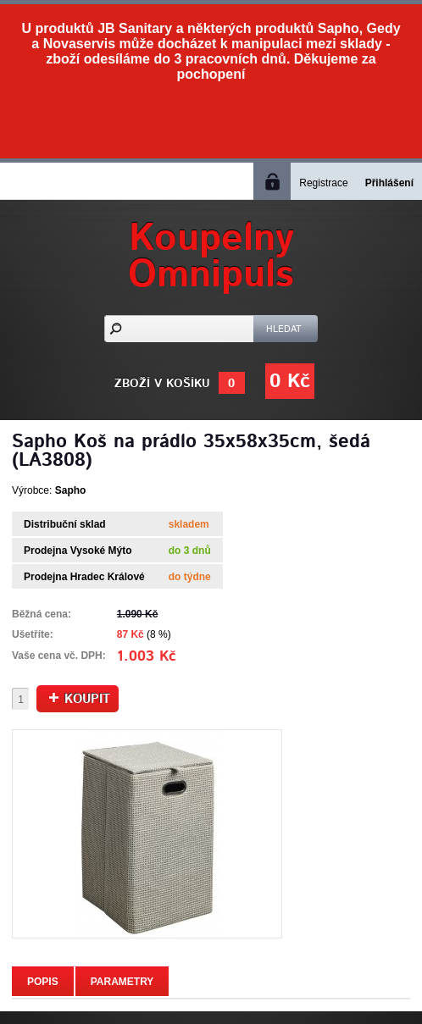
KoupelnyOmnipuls (211, 256)
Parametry (122, 982)
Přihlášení (389, 183)
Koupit (79, 699)
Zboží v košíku (162, 384)
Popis (42, 982)
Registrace (323, 183)
